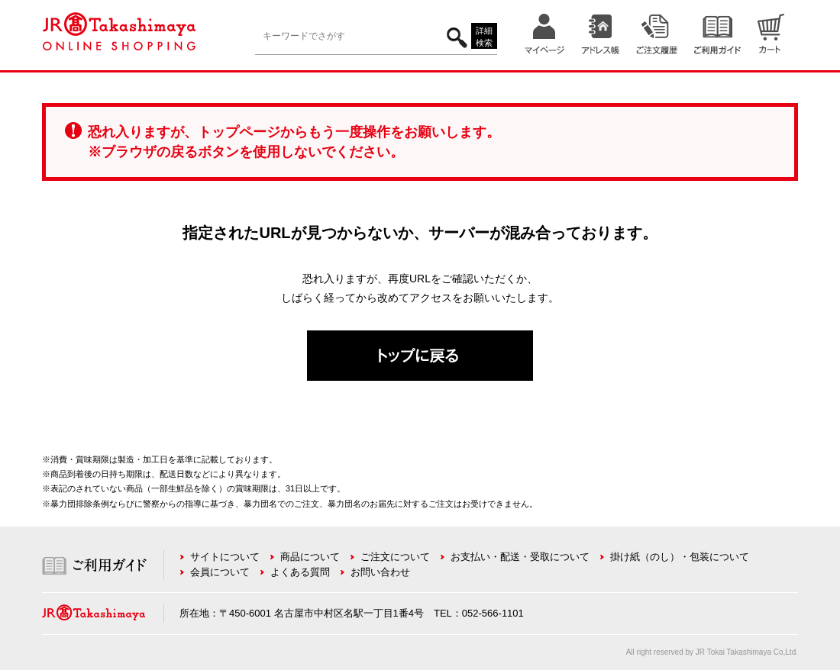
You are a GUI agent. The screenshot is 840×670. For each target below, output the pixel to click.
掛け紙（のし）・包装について (679, 556)
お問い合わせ (380, 572)
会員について (220, 572)
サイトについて (225, 556)
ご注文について (395, 556)
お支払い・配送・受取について (520, 556)
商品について (310, 556)
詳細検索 (484, 37)
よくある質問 (300, 572)
